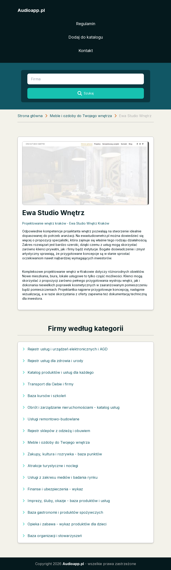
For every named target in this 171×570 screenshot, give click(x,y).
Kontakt (85, 50)
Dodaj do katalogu (85, 37)
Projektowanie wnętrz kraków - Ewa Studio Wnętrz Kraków (65, 223)
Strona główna (30, 116)
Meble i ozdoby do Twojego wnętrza (81, 116)
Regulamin (85, 23)
